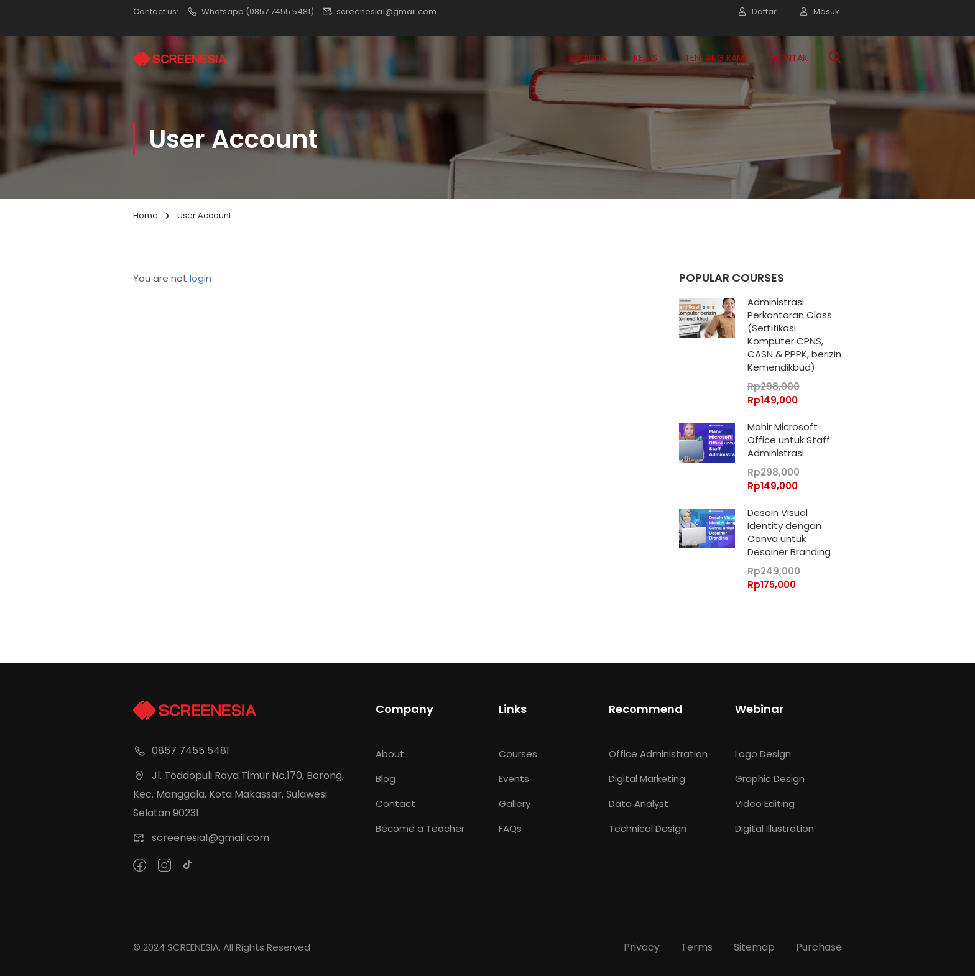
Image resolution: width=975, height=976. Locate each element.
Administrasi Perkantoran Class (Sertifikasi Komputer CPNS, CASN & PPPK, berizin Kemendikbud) (794, 334)
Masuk (819, 11)
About (390, 751)
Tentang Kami (715, 58)
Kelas (645, 58)
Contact (395, 801)
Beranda (587, 58)
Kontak (791, 58)
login (200, 278)
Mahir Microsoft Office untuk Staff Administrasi (788, 439)
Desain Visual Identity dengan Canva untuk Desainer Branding (789, 532)
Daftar (756, 11)
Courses (518, 751)
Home (145, 215)
